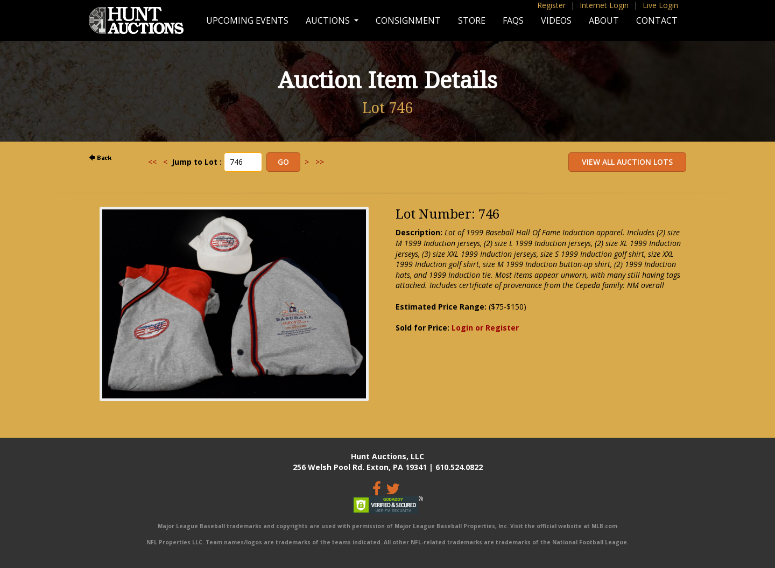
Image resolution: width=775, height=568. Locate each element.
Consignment (408, 20)
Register (551, 5)
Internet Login (604, 5)
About (604, 20)
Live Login (660, 5)
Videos (556, 20)
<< (152, 162)
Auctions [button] (329, 20)
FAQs (513, 20)
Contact (657, 20)
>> (319, 162)
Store (471, 20)
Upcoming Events (247, 20)
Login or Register (485, 327)
